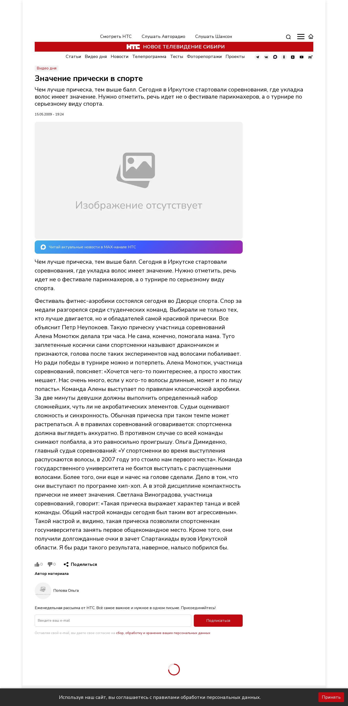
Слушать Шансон (213, 36)
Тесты (176, 56)
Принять (331, 697)
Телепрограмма (149, 56)
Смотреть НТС (116, 36)
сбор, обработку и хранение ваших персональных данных (163, 633)
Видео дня (96, 56)
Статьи (73, 56)
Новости (120, 56)
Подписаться (218, 620)
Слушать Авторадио (163, 36)
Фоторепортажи (204, 56)
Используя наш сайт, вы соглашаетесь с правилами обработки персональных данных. (160, 697)
